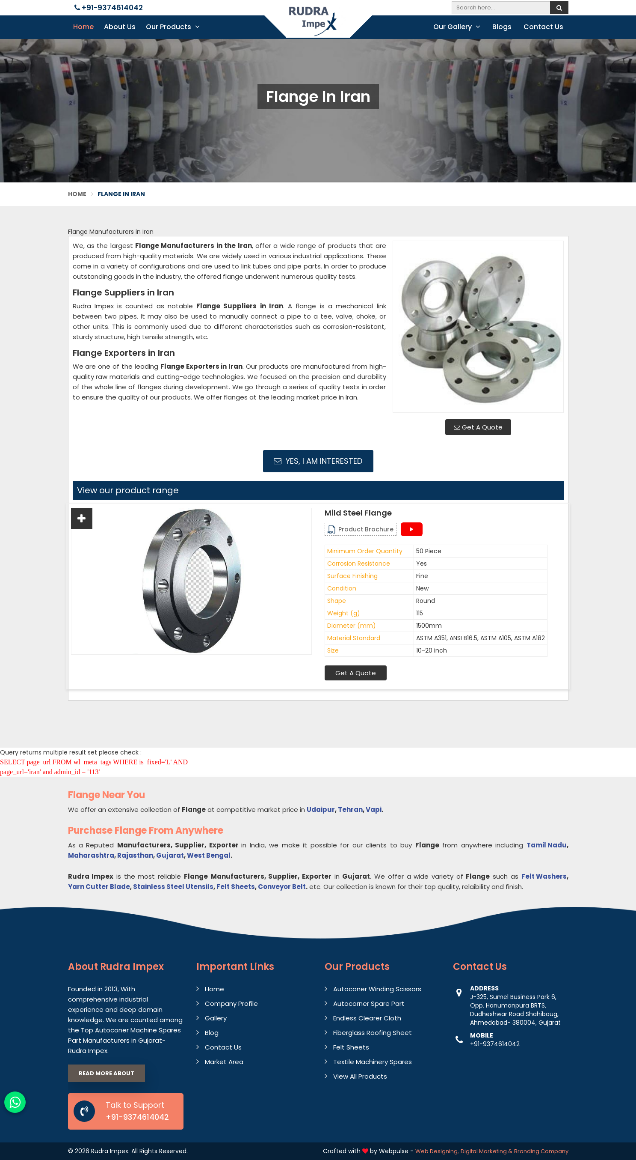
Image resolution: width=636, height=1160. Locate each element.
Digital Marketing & (486, 1151)
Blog (212, 1032)
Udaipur (321, 809)
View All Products (360, 1076)
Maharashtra (91, 855)
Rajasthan (135, 855)
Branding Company (541, 1151)
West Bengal (209, 855)
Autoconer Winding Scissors (377, 988)
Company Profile (231, 1003)
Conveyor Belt (282, 886)
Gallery (216, 1018)
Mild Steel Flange (358, 513)
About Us (120, 27)
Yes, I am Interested (318, 461)
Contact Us (543, 27)
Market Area (224, 1061)
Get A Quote (478, 427)
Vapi (374, 809)
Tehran (350, 809)
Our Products (173, 27)
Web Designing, (437, 1151)
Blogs (502, 27)
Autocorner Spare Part (369, 1003)
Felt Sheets (235, 886)
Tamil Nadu (547, 845)
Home (83, 27)
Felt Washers (544, 876)
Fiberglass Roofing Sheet (372, 1032)
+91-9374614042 (108, 8)
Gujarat (170, 855)
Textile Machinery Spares (372, 1061)
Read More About (106, 1073)
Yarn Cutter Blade (99, 886)
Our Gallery (456, 27)
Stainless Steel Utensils (173, 886)
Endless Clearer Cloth (367, 1018)
